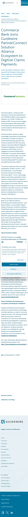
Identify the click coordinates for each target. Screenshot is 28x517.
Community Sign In (5, 477)
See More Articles (6, 395)
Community (4, 440)
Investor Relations (5, 455)
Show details (20, 260)
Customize (14, 269)
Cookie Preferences (7, 507)
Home (2, 13)
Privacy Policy (5, 499)
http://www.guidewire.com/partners (13, 344)
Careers (3, 438)
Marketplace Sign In (5, 483)
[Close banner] (25, 242)
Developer (3, 446)
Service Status (4, 466)
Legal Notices (5, 503)
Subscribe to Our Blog (7, 400)
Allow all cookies (14, 264)
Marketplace (4, 460)
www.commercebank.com (10, 297)
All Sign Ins (5, 475)
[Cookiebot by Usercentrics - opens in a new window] (17, 242)
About (8, 13)
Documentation (5, 449)
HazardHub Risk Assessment (7, 463)
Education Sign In (5, 480)
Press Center (15, 13)
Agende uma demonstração (24, 2)
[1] (20, 237)
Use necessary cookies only (14, 273)
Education (3, 452)
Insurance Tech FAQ (5, 457)
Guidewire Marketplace (9, 335)
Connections (4, 443)
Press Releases (5, 16)
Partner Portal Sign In (6, 486)
